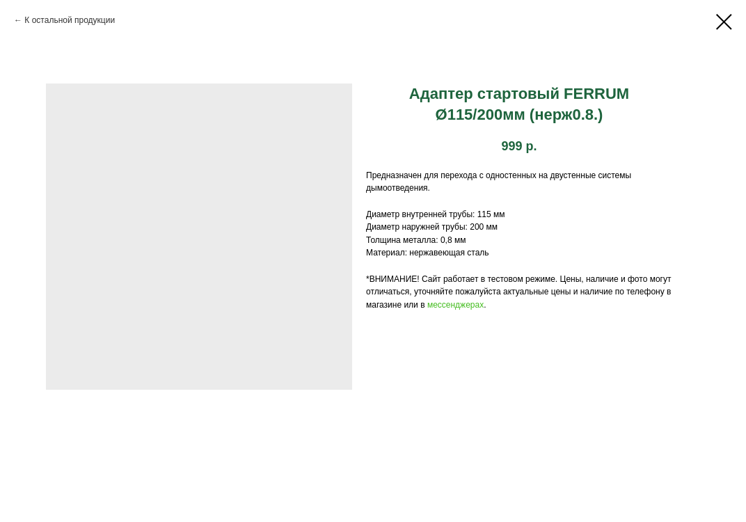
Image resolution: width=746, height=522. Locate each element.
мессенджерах (455, 305)
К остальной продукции (69, 20)
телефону (645, 291)
